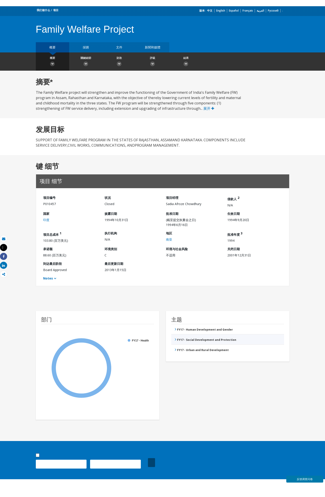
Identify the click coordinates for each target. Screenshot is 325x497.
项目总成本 (52, 234)
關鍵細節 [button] (86, 62)
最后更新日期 (114, 263)
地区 (169, 233)
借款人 (233, 198)
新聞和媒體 (152, 47)
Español (234, 10)
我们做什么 (43, 10)
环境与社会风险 (177, 249)
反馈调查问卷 (305, 479)
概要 (52, 47)
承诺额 (47, 249)
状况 (108, 198)
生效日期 (233, 214)
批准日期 (172, 214)
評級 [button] (152, 62)
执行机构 (111, 233)
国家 (46, 214)
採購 (86, 47)
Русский (273, 10)
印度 (46, 220)
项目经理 (172, 198)
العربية (260, 10)
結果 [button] (186, 62)
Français (247, 10)
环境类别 (111, 249)
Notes (48, 278)
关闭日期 (233, 249)
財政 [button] (119, 62)
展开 (208, 108)
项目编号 (49, 198)
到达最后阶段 (52, 263)
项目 (56, 10)
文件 (119, 47)
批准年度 (234, 234)
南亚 (169, 239)
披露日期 (111, 214)
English (220, 10)
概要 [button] (52, 62)
